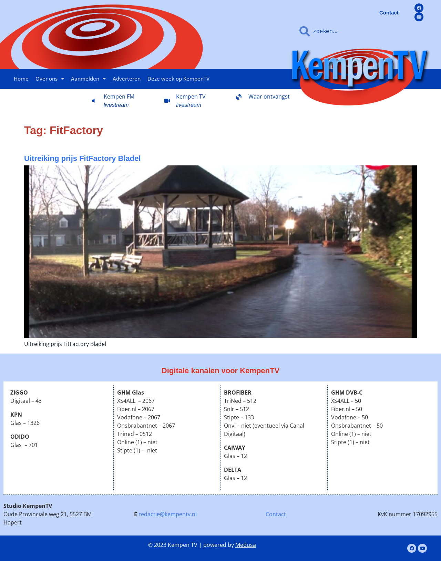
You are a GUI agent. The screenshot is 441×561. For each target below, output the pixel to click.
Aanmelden (88, 79)
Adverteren (127, 78)
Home (21, 78)
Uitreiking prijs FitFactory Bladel (82, 158)
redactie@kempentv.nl (168, 514)
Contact (276, 514)
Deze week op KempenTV (178, 78)
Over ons (49, 79)
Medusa (245, 545)
